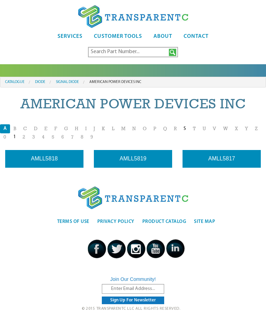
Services (69, 36)
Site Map (204, 221)
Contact (196, 36)
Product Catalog (164, 221)
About (162, 36)
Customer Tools (118, 36)
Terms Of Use (73, 221)
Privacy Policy (115, 221)
